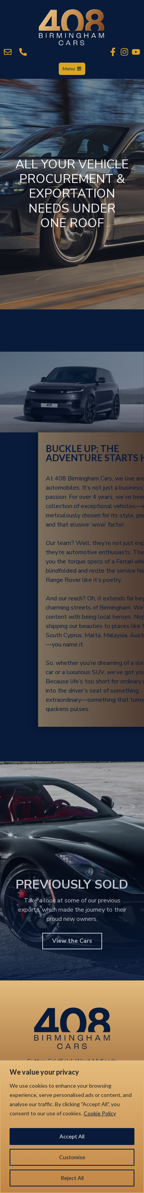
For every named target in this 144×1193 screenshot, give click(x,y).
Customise (72, 1157)
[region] (72, 1126)
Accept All (72, 1136)
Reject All (72, 1178)
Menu (72, 68)
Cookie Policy (100, 1113)
